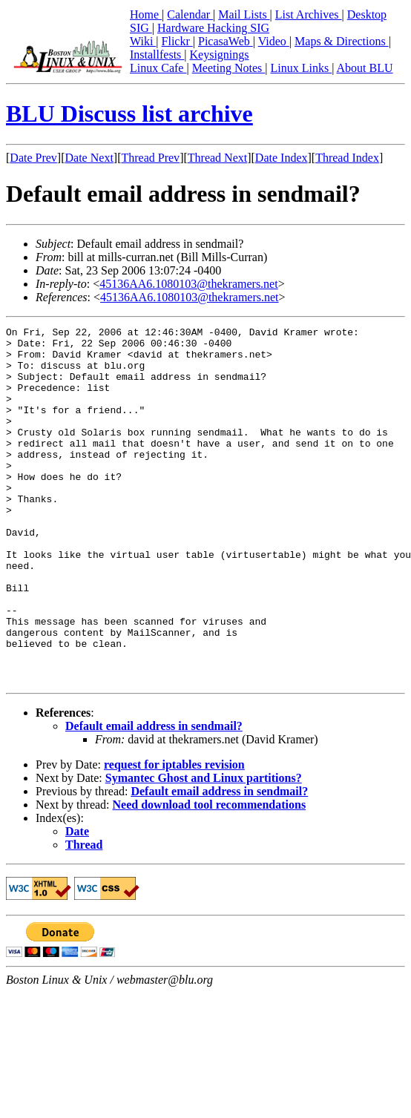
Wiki (143, 41)
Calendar (190, 14)
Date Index (281, 157)
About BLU (364, 68)
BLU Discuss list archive (129, 113)
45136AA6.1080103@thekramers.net (188, 283)
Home (146, 14)
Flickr (177, 41)
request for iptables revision (174, 835)
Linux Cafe (158, 68)
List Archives (308, 14)
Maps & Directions (342, 41)
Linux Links (301, 68)
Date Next (89, 157)
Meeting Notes (229, 68)
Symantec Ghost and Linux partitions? (203, 849)
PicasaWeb (225, 41)
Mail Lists (243, 14)
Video (273, 41)
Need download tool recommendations (209, 875)
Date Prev (33, 157)
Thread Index (347, 157)
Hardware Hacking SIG (213, 28)
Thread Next (217, 157)
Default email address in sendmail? (154, 797)
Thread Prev (150, 157)
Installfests (157, 54)
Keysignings (219, 54)
